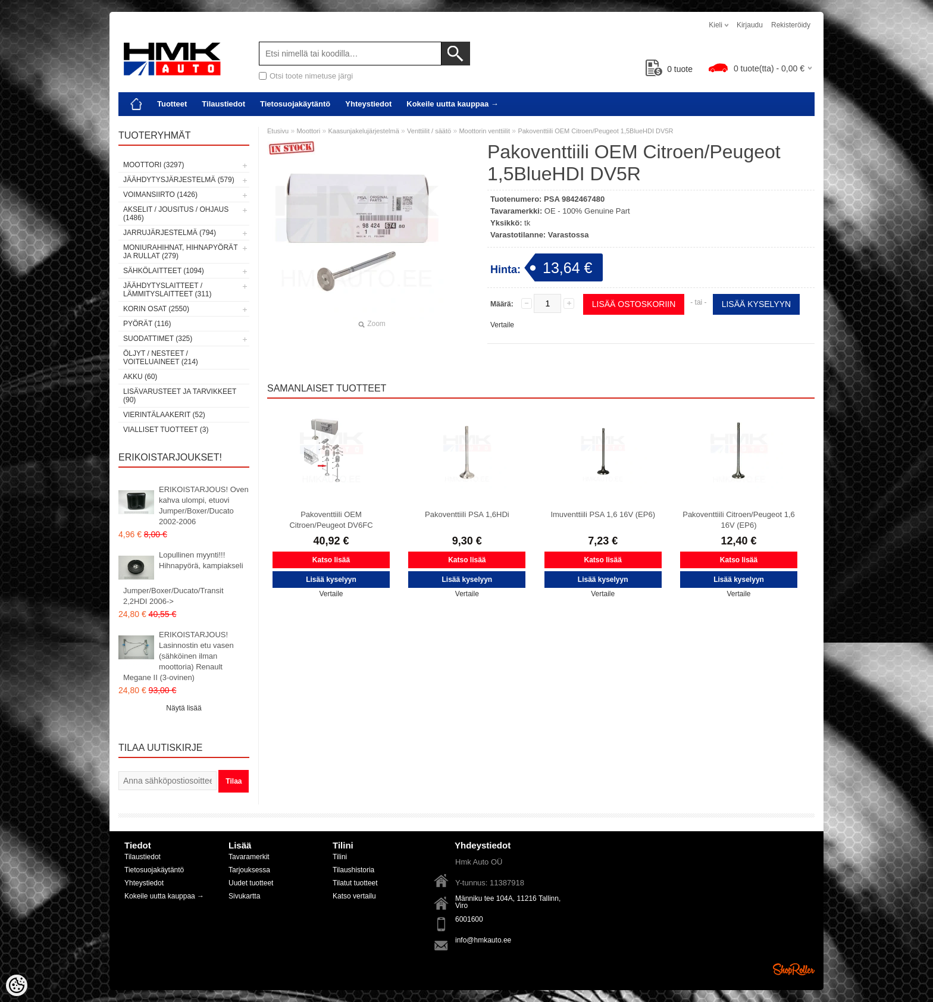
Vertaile (502, 325)
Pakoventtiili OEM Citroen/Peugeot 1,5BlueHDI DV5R (595, 130)
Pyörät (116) (147, 324)
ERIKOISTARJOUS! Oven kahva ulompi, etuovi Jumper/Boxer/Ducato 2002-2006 (204, 505)
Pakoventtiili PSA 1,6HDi (467, 514)
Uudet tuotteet (250, 883)
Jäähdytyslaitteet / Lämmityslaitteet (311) (167, 289)
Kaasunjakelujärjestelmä (363, 130)
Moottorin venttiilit (484, 130)
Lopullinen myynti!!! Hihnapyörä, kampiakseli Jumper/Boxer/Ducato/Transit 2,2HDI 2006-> (183, 578)
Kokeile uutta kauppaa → (452, 103)
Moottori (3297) (153, 165)
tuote (669, 69)
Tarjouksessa (249, 869)
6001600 (469, 919)
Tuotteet (172, 103)
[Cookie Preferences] (16, 985)
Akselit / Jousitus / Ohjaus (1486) (175, 213)
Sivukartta (244, 896)
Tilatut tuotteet (355, 883)
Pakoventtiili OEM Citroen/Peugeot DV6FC (330, 520)
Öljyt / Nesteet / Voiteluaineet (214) (160, 357)
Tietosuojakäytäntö (295, 103)
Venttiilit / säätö (429, 130)
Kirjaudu (750, 25)
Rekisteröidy (790, 25)
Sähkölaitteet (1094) (163, 271)
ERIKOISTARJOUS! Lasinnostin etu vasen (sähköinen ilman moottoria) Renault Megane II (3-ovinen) (178, 656)
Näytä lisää (183, 708)
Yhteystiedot (368, 103)
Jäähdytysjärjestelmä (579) (178, 180)
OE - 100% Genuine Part (587, 210)
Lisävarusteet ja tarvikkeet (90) (179, 395)
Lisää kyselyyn (756, 304)
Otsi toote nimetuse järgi (311, 75)
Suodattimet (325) (157, 338)
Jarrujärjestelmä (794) (169, 232)
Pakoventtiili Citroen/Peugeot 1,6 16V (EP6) (738, 520)
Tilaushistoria (353, 869)
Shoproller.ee (794, 969)
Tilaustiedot (223, 103)
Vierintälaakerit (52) (164, 415)
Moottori (308, 130)
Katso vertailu (354, 896)
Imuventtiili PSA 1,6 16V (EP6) (602, 514)
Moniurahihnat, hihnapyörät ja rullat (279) (180, 251)
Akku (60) (140, 376)
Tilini (340, 856)
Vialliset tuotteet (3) (165, 429)
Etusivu (278, 130)
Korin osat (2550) (156, 309)
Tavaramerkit (249, 856)
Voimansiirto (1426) (160, 194)
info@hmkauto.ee (483, 940)
